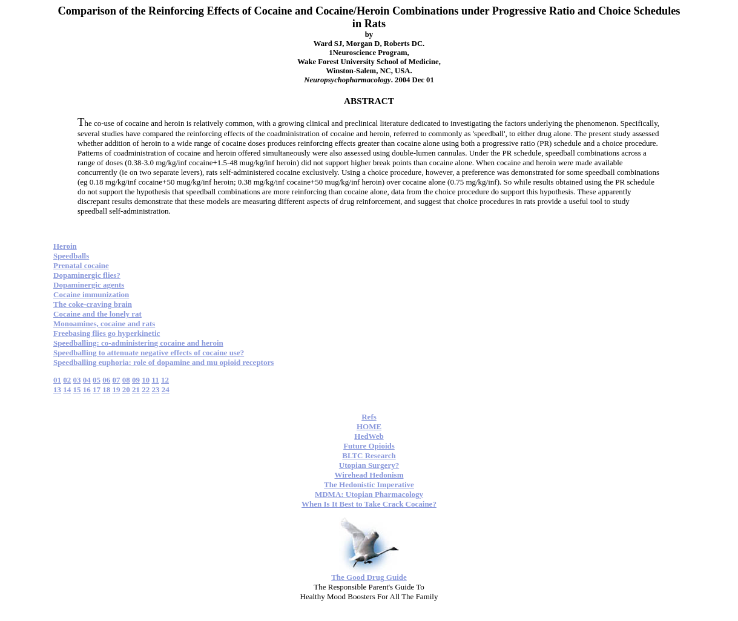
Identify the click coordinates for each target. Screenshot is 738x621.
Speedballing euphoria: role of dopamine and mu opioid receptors (163, 362)
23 (156, 389)
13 (57, 389)
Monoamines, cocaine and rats (104, 323)
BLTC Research (368, 455)
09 (136, 379)
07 (116, 379)
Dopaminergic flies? (86, 275)
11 (155, 379)
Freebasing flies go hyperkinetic (106, 333)
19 (116, 389)
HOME (369, 426)
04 (87, 379)
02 (67, 379)
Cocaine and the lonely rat (97, 313)
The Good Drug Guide (369, 577)
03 (77, 379)
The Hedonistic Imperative (369, 484)
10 (146, 379)
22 (146, 389)
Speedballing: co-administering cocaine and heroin (138, 342)
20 (126, 389)
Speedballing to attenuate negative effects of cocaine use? (148, 352)
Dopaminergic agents (88, 284)
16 (87, 389)
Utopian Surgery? (369, 465)
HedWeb (368, 436)
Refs (369, 416)
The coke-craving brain (92, 304)
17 (96, 389)
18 (106, 389)
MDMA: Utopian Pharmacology (369, 494)
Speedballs (71, 255)
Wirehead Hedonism (368, 474)
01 (57, 379)
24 (166, 389)
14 (67, 389)
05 (96, 379)
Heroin (65, 246)
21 (136, 389)
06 (106, 379)
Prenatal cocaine (81, 265)
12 (165, 379)
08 (126, 379)
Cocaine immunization (91, 294)
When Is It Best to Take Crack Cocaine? (369, 503)
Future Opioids (369, 445)
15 (77, 389)
